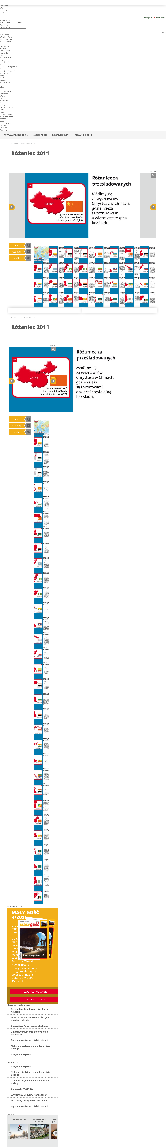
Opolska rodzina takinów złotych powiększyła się (30, 1018)
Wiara (2, 8)
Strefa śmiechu (6, 57)
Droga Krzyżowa (6, 107)
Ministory (4, 73)
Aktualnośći (4, 35)
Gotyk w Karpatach (22, 1054)
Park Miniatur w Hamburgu (39, 1120)
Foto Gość (4, 12)
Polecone (4, 94)
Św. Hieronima (6, 25)
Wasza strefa (5, 82)
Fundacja (3, 10)
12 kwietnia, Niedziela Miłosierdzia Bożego (30, 1047)
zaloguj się (148, 18)
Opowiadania (5, 91)
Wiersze (3, 96)
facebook (162, 32)
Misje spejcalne (6, 103)
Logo (2, 121)
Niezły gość (4, 46)
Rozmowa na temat (8, 39)
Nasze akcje (5, 100)
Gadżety (3, 80)
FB (16, 245)
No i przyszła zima (18, 1119)
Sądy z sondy (5, 41)
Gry (1, 60)
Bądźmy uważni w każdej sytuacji (29, 1040)
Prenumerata (5, 123)
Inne (2, 84)
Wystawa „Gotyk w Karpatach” (29, 1094)
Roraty (2, 109)
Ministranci (4, 62)
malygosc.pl (5, 27)
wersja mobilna (6, 15)
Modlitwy (4, 78)
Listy (2, 89)
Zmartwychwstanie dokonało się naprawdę (29, 1033)
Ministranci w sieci (7, 71)
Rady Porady (5, 50)
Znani (2, 64)
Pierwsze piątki (6, 114)
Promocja (4, 125)
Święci (2, 75)
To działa (3, 48)
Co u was (3, 69)
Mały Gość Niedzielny (8, 20)
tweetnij (16, 251)
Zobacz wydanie (36, 991)
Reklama (3, 128)
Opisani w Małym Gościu (10, 66)
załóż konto (161, 18)
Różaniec (3, 112)
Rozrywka (4, 53)
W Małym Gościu (7, 37)
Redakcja (3, 130)
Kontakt (3, 118)
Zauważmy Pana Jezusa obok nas (29, 1026)
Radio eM (4, 6)
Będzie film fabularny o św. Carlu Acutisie (29, 1010)
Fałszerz (3, 55)
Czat (1, 98)
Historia (3, 44)
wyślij (16, 257)
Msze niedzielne (6, 116)
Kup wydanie (36, 999)
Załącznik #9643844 (22, 1089)
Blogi (2, 87)
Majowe (3, 105)
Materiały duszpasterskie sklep (29, 1100)
